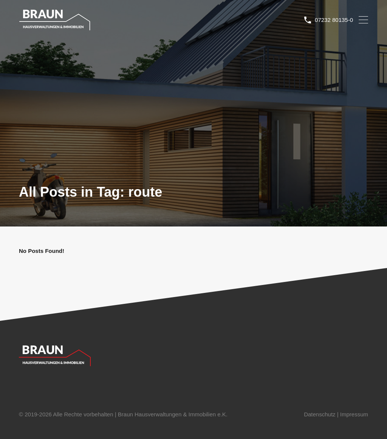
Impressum (354, 414)
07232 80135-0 (334, 20)
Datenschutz (319, 414)
